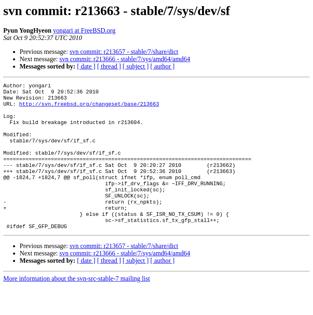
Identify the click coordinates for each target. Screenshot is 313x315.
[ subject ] (136, 66)
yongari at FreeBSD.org (84, 30)
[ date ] (86, 66)
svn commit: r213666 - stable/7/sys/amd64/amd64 (125, 58)
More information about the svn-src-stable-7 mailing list (76, 307)
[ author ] (162, 66)
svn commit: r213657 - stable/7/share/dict (124, 51)
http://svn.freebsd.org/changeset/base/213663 (89, 108)
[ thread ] (109, 66)
